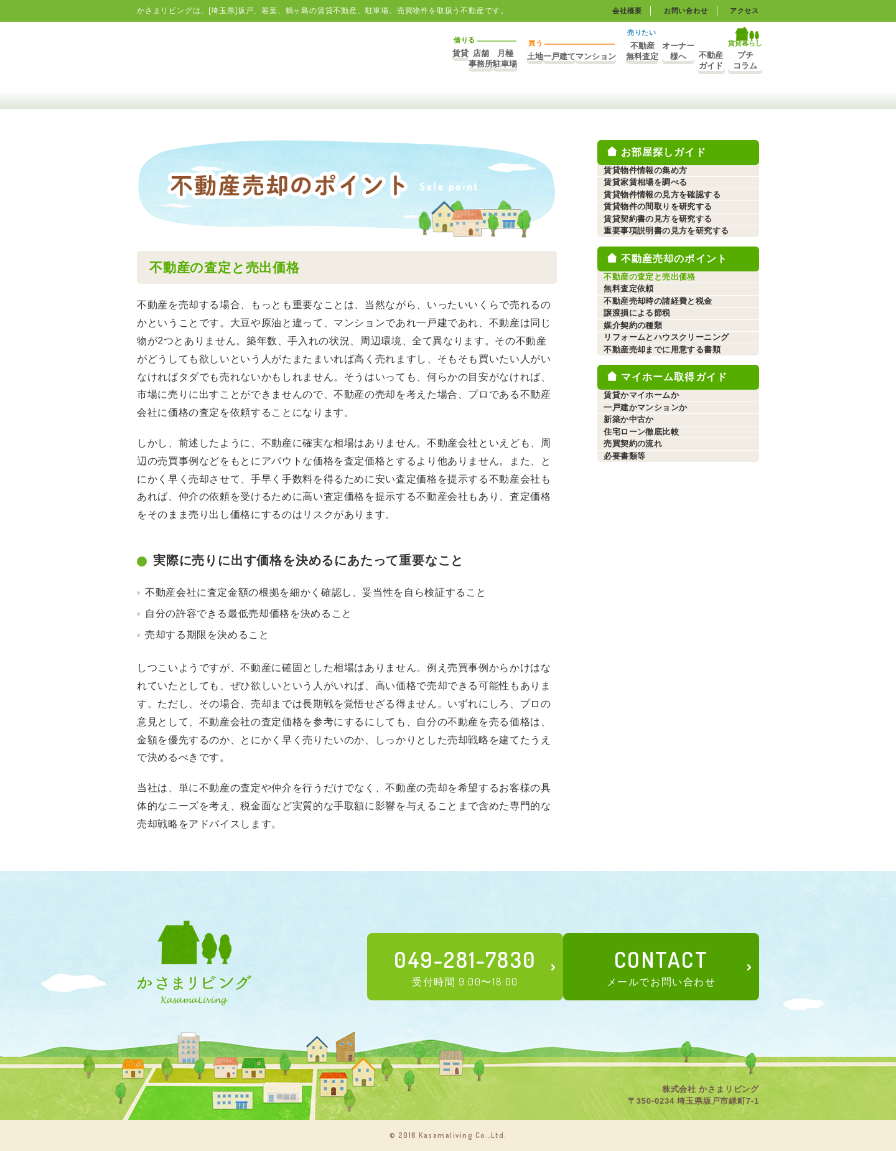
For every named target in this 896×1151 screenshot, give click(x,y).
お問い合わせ (682, 10)
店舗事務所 (320, 59)
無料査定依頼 (634, 406)
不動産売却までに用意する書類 (670, 545)
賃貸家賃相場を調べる (652, 206)
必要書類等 (629, 745)
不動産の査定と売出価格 (656, 378)
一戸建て (471, 59)
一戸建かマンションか (652, 634)
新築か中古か (634, 662)
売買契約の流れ (638, 717)
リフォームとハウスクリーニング (674, 517)
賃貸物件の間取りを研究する (665, 261)
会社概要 (619, 10)
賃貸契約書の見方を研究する (665, 289)
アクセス (743, 10)
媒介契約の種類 (638, 489)
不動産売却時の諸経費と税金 (665, 434)
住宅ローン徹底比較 (647, 690)
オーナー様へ (629, 60)
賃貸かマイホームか (647, 606)
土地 (424, 59)
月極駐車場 (367, 59)
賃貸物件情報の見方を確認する (670, 233)
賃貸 (274, 59)
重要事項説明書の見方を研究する (674, 317)
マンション (517, 59)
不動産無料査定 (574, 60)
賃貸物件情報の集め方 (652, 178)
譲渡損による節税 (643, 461)
